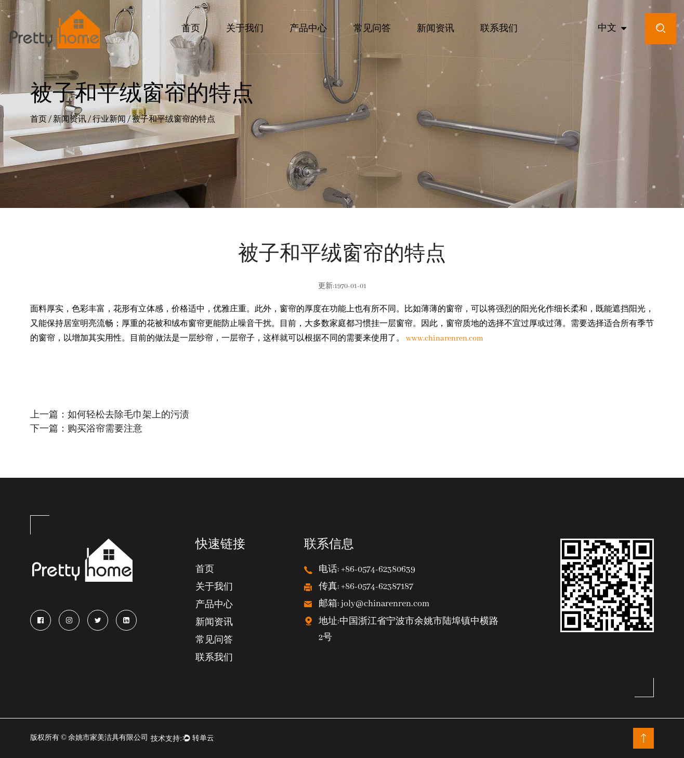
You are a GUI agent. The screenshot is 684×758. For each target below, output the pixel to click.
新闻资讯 (435, 28)
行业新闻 (109, 120)
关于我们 (245, 28)
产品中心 (308, 28)
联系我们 (499, 28)
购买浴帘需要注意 (105, 429)
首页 (190, 28)
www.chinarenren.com (444, 338)
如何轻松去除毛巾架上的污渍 (128, 415)
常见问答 (372, 28)
